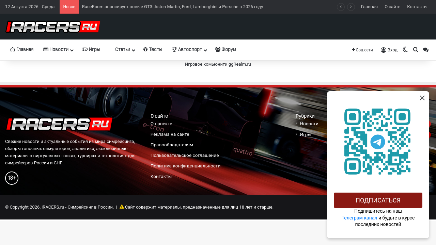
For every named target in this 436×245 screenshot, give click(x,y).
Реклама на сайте (170, 134)
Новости (55, 49)
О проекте (161, 123)
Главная (369, 6)
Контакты (417, 6)
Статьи (119, 49)
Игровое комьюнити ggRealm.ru (218, 64)
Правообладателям (172, 144)
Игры (91, 49)
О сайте (392, 6)
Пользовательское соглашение (185, 155)
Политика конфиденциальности (186, 165)
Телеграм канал (359, 217)
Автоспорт (187, 49)
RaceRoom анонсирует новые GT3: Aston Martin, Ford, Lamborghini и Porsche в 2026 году (172, 6)
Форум (225, 49)
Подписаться (378, 200)
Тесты (152, 49)
